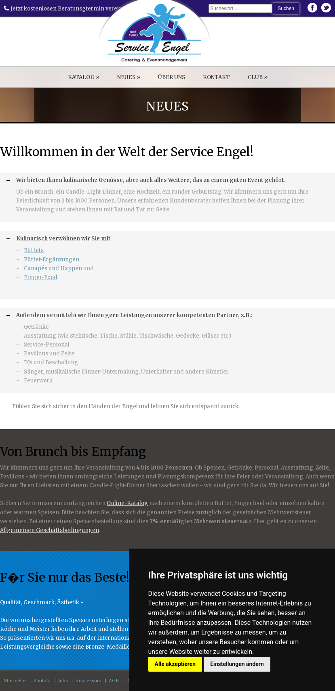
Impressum (88, 680)
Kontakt (42, 680)
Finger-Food (40, 277)
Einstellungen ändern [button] (237, 664)
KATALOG (83, 77)
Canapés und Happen (53, 268)
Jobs (63, 680)
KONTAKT (216, 77)
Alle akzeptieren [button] (175, 664)
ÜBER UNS (171, 77)
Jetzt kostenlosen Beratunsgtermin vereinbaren (71, 8)
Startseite (15, 680)
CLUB (258, 77)
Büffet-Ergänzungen (51, 259)
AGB (114, 680)
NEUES (128, 77)
